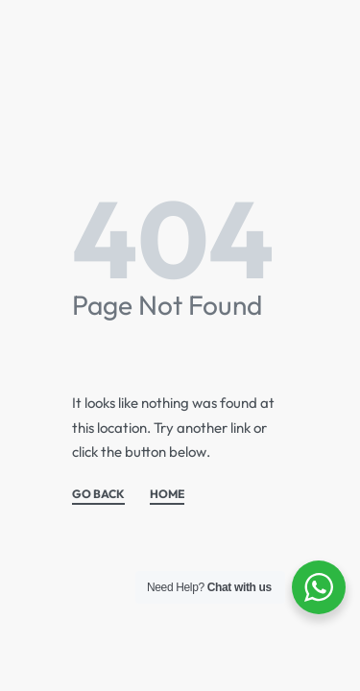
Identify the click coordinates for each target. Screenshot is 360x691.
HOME (167, 494)
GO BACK (98, 494)
